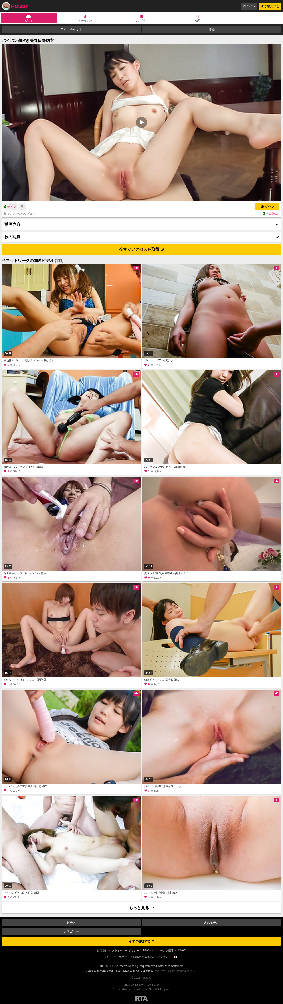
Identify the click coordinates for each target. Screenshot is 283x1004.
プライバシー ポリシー (125, 950)
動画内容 (12, 224)
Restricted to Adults (141, 998)
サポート (124, 956)
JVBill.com (92, 970)
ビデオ (29, 20)
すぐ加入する (270, 6)
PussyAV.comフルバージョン (150, 956)
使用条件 (102, 950)
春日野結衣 (272, 213)
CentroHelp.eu (144, 970)
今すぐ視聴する (141, 941)
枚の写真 (12, 236)
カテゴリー (141, 20)
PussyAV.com (17, 6)
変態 (212, 29)
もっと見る (141, 907)
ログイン (249, 6)
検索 (197, 20)
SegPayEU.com (125, 970)
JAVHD (181, 950)
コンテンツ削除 (164, 950)
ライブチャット (71, 29)
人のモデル (85, 20)
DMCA (147, 950)
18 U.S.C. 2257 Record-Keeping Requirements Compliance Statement (141, 966)
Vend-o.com (107, 970)
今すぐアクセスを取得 (141, 249)
